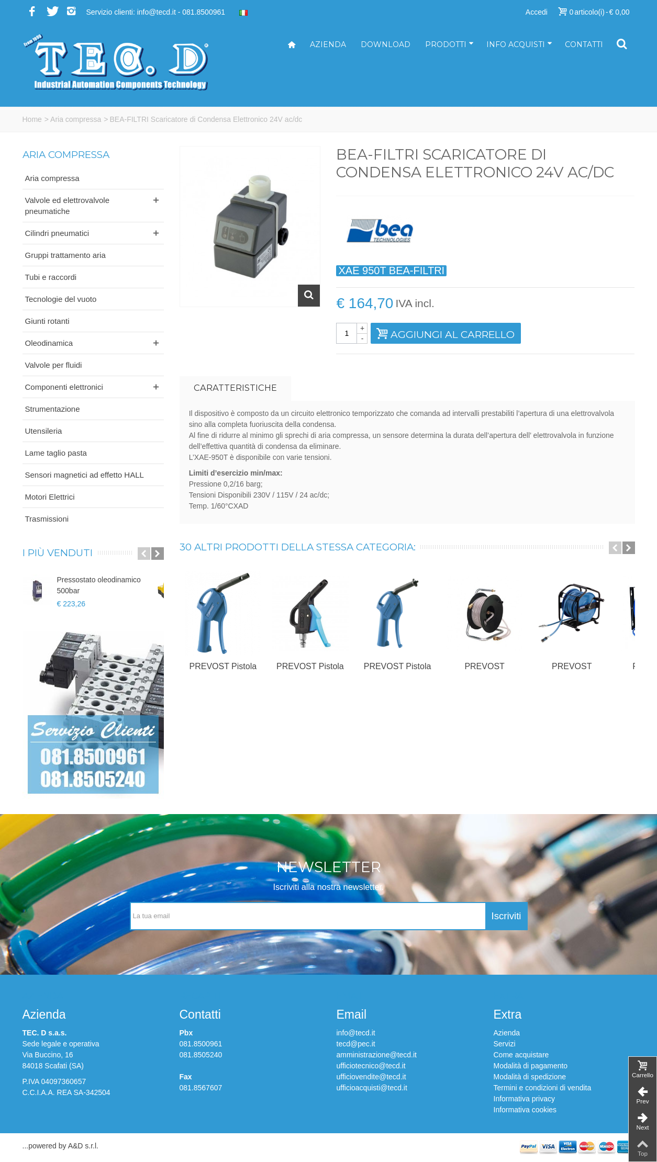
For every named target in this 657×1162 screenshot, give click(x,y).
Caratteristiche (235, 387)
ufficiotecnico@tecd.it (371, 1066)
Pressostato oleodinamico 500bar (99, 585)
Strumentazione (52, 408)
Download (385, 44)
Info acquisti (519, 44)
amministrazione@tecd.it (377, 1055)
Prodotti (449, 44)
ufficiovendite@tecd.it (371, 1077)
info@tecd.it (356, 1033)
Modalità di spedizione (530, 1077)
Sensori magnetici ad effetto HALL (84, 474)
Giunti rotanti (47, 321)
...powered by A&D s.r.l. (61, 1146)
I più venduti (58, 553)
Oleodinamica (49, 343)
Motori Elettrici (50, 496)
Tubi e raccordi (51, 277)
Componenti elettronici (64, 386)
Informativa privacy (524, 1099)
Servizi (505, 1044)
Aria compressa (75, 119)
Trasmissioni (47, 518)
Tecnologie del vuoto (61, 299)
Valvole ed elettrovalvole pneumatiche (67, 206)
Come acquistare (521, 1055)
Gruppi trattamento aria (65, 255)
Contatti (584, 44)
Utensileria (43, 430)
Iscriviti (506, 915)
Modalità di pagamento (531, 1066)
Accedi (537, 12)
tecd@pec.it (356, 1044)
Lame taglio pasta (56, 452)
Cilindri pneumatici (57, 233)
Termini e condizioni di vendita (543, 1088)
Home (32, 119)
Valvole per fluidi (53, 364)
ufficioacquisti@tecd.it (372, 1088)
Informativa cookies (525, 1109)
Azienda (328, 44)
